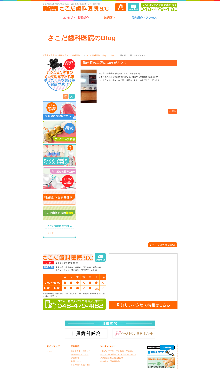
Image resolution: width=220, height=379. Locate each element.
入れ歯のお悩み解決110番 (111, 358)
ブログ (113, 55)
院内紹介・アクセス (144, 17)
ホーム (50, 351)
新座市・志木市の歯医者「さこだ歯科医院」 (62, 55)
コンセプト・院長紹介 (75, 17)
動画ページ (76, 361)
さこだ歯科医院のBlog (96, 55)
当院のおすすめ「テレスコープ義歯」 (117, 351)
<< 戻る (172, 111)
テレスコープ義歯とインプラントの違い (118, 354)
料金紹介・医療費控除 (110, 361)
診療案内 (109, 17)
